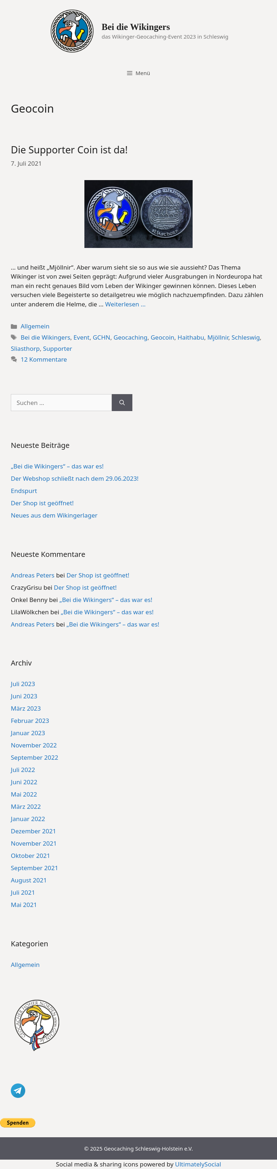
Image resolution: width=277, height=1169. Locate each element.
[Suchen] (122, 402)
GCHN (101, 337)
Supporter (57, 348)
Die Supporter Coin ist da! (69, 149)
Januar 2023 (28, 733)
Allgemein (35, 326)
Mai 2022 (24, 794)
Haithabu (190, 337)
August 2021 (29, 880)
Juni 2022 (24, 782)
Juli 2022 (23, 769)
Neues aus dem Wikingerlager (54, 515)
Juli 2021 (23, 892)
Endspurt (24, 491)
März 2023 (26, 708)
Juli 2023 (23, 684)
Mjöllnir (217, 337)
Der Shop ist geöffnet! (42, 503)
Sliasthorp (25, 348)
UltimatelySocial (198, 1164)
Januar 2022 (28, 819)
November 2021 (34, 843)
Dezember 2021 (33, 831)
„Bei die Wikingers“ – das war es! (57, 466)
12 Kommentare (44, 359)
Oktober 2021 (30, 855)
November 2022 (34, 745)
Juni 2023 (24, 696)
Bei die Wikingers (136, 27)
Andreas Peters (32, 575)
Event (81, 337)
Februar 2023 (30, 720)
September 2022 (34, 757)
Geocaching (131, 337)
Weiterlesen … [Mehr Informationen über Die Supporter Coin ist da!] (125, 304)
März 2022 (26, 806)
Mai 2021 (24, 904)
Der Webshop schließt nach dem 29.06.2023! (74, 478)
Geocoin (163, 337)
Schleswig (246, 337)
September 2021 (34, 868)
